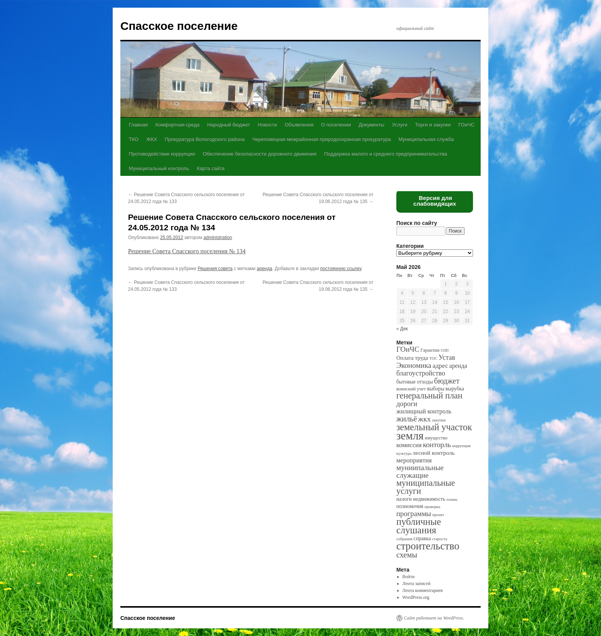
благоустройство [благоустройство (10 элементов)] (420, 373)
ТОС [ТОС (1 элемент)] (433, 358)
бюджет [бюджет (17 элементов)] (446, 381)
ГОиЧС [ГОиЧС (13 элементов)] (407, 349)
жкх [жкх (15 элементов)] (424, 419)
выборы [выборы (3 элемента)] (435, 389)
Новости (267, 125)
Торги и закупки (433, 125)
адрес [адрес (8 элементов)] (440, 365)
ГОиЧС (466, 125)
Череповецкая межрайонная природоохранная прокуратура (321, 139)
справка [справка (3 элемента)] (422, 538)
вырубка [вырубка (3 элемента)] (454, 389)
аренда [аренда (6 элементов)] (458, 365)
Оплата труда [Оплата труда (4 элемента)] (412, 358)
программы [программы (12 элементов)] (413, 514)
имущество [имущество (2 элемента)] (436, 438)
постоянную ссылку (340, 268)
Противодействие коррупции (162, 154)
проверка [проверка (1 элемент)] (432, 507)
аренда (264, 268)
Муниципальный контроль (159, 168)
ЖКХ (151, 139)
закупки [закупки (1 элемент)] (439, 420)
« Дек (402, 328)
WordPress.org (415, 597)
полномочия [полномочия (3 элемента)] (409, 506)
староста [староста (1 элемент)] (439, 539)
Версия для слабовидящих (434, 201)
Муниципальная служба (426, 139)
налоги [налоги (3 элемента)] (404, 499)
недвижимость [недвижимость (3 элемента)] (429, 499)
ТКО (133, 139)
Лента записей (416, 583)
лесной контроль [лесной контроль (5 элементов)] (434, 452)
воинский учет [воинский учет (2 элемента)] (411, 389)
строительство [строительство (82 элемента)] (427, 546)
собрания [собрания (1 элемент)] (404, 539)
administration (218, 237)
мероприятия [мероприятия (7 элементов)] (414, 460)
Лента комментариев (422, 590)
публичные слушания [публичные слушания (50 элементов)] (418, 525)
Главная (138, 125)
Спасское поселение (179, 26)
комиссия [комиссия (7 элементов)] (409, 445)
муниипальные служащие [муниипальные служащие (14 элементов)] (419, 471)
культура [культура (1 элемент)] (404, 453)
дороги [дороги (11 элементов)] (406, 404)
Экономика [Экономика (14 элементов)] (413, 365)
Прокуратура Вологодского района (205, 139)
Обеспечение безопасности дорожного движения (260, 154)
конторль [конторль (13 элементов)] (437, 445)
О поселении (336, 125)
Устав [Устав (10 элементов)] (446, 357)
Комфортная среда (177, 125)
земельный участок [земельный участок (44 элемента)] (434, 427)
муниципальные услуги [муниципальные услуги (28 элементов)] (425, 487)
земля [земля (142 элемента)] (410, 435)
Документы (371, 125)
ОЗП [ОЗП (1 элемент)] (445, 350)
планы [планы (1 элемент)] (452, 499)
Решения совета (215, 268)
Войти (408, 576)
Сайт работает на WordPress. (434, 618)
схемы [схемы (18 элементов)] (406, 555)
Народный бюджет (228, 125)
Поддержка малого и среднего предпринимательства (385, 154)
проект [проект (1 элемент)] (438, 515)
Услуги (399, 125)
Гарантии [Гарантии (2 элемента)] (430, 350)
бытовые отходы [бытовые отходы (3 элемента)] (414, 382)
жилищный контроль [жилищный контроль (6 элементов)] (424, 411)
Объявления (299, 125)
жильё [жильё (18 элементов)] (406, 419)
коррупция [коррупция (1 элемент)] (461, 446)
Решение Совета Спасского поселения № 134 (187, 251)
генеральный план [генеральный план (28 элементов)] (429, 395)
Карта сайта (210, 168)
